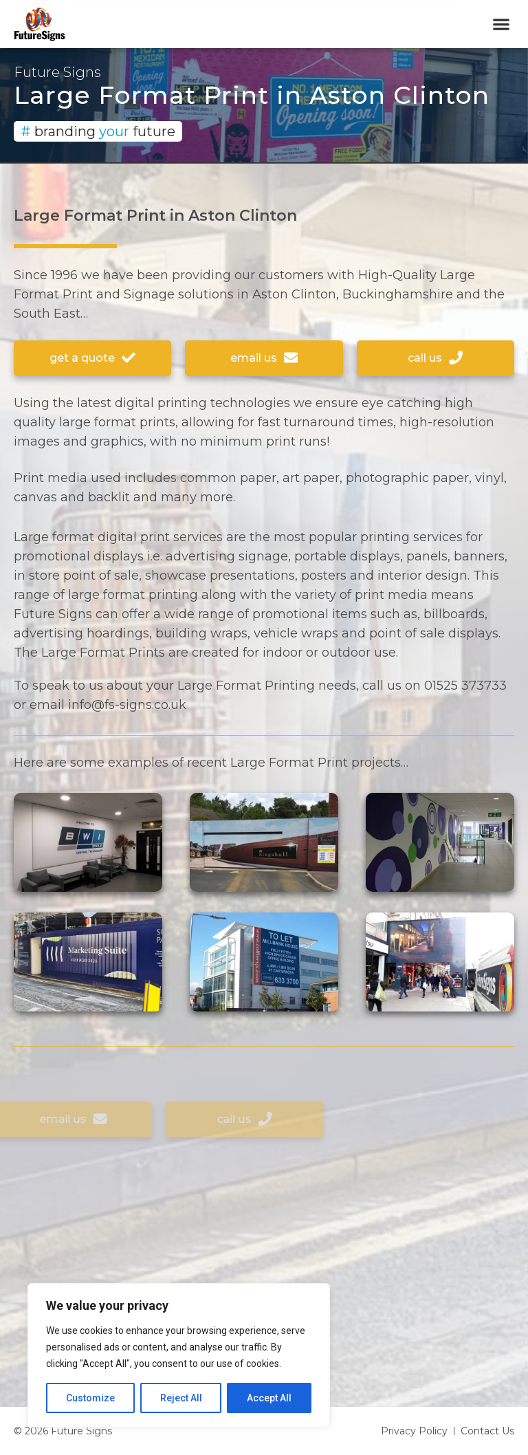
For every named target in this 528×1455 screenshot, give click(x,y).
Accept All (269, 1397)
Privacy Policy (414, 1431)
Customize (90, 1397)
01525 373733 (465, 685)
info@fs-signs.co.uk (127, 704)
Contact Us (487, 1431)
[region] (179, 1355)
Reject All (181, 1397)
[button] (500, 24)
